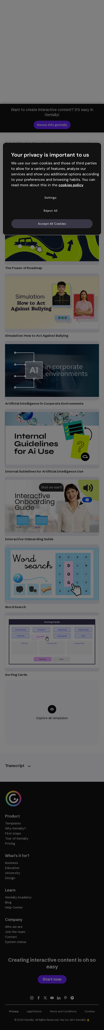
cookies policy (71, 184)
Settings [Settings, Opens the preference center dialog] (50, 197)
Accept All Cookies (52, 223)
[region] (52, 189)
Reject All (50, 211)
